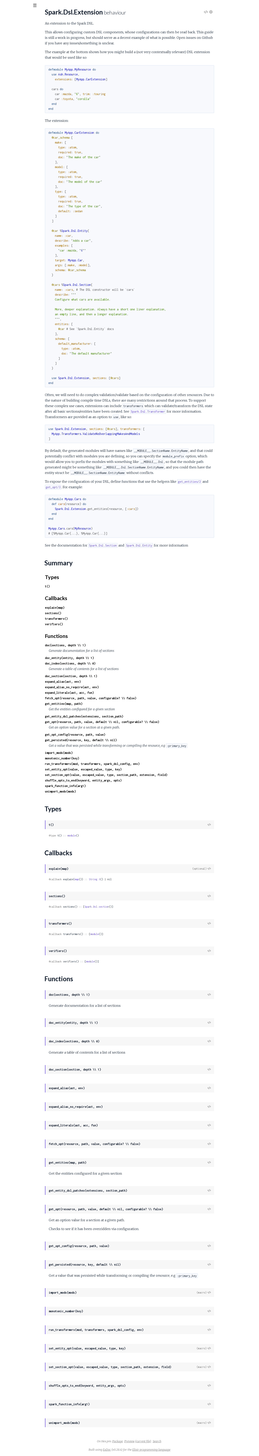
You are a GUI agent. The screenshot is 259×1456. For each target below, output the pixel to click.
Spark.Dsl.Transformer (18, 108)
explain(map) (85, 607)
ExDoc (137, 1450)
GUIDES (9, 28)
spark (9, 16)
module (102, 835)
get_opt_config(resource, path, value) (106, 734)
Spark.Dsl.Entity (14, 57)
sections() (84, 613)
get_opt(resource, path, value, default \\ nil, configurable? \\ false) (133, 722)
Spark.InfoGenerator (17, 187)
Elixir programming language (182, 1450)
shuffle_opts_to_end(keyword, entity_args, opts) (114, 780)
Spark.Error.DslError (17, 155)
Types (11, 74)
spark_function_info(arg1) (96, 786)
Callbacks (13, 79)
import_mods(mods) (89, 752)
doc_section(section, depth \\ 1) (102, 676)
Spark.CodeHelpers (17, 176)
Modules (26, 28)
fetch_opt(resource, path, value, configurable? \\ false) (121, 698)
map (107, 879)
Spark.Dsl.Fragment (17, 91)
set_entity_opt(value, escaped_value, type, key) (114, 769)
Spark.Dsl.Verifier (15, 113)
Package (148, 1441)
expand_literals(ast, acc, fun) (100, 692)
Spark (7, 171)
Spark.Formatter (15, 182)
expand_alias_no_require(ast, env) (102, 687)
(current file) (174, 1441)
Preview (160, 1441)
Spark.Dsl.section (127, 906)
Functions (13, 84)
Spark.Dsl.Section (15, 102)
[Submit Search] (6, 6)
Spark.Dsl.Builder (15, 51)
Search (187, 1441)
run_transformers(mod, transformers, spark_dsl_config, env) (123, 764)
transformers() (87, 618)
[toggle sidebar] (55, 6)
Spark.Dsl (10, 46)
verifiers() (84, 624)
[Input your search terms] (30, 5)
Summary (13, 69)
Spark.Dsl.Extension (17, 62)
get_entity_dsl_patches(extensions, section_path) (115, 716)
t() (78, 586)
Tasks (45, 28)
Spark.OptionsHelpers (18, 124)
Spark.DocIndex (14, 140)
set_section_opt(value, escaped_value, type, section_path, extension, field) (137, 775)
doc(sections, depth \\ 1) (96, 645)
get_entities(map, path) (94, 703)
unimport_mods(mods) (91, 791)
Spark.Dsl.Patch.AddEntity (21, 97)
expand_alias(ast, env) (93, 681)
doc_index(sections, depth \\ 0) (101, 663)
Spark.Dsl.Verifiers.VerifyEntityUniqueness (32, 119)
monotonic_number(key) (93, 758)
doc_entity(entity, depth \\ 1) (100, 658)
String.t (125, 879)
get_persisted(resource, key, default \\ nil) (111, 740)
